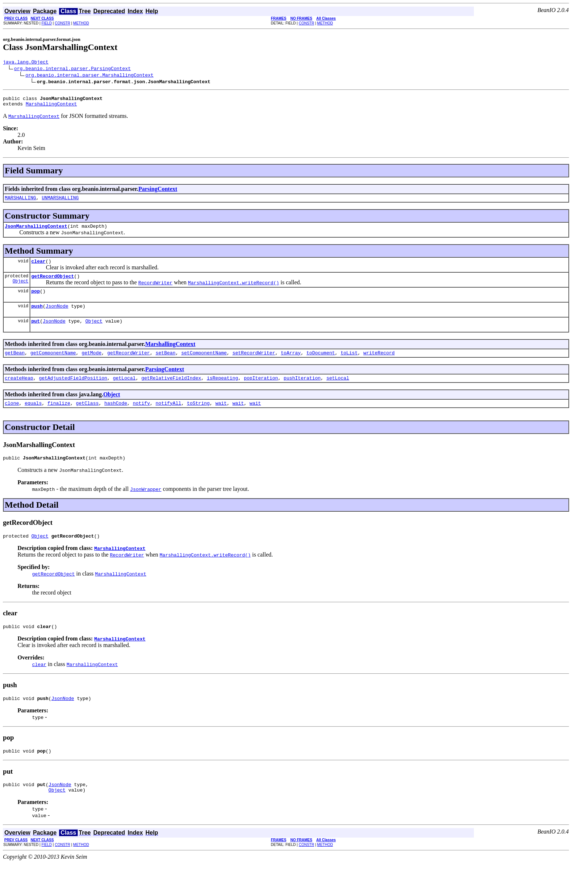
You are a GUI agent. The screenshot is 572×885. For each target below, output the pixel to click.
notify (141, 417)
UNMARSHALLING (60, 202)
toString (198, 417)
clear (38, 267)
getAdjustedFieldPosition (73, 391)
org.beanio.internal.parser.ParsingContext (72, 69)
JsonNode (57, 315)
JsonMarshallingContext (36, 231)
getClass (87, 417)
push (37, 315)
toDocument (320, 364)
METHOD (81, 23)
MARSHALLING (20, 202)
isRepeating (222, 391)
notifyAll (168, 417)
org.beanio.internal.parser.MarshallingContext (90, 76)
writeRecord (379, 364)
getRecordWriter (128, 364)
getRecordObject (52, 283)
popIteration (261, 391)
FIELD (47, 23)
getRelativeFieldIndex (171, 391)
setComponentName (204, 364)
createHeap (19, 391)
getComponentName (53, 364)
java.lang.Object (26, 62)
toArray (291, 364)
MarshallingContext (51, 107)
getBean (15, 364)
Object (20, 289)
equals (33, 417)
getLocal (124, 391)
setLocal (337, 391)
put (35, 331)
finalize (58, 417)
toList (349, 364)
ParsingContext (157, 192)
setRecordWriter (253, 364)
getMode (92, 364)
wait (221, 417)
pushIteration (302, 391)
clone (12, 417)
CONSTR (62, 23)
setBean (165, 364)
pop (35, 299)
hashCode (115, 417)
